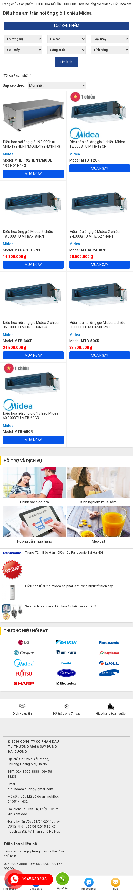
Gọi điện (62, 878)
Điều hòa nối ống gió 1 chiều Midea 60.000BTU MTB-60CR (30, 415)
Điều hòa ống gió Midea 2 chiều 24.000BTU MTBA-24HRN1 (94, 234)
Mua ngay (33, 173)
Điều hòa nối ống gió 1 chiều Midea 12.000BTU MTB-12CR (97, 144)
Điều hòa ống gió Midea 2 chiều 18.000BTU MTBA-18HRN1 (28, 234)
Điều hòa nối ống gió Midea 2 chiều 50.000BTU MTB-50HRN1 (97, 324)
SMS (115, 884)
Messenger (88, 884)
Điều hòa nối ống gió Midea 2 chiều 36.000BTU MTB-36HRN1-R (31, 324)
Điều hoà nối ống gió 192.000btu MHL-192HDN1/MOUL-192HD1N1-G (31, 144)
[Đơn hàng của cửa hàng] (57, 85)
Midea (8, 154)
